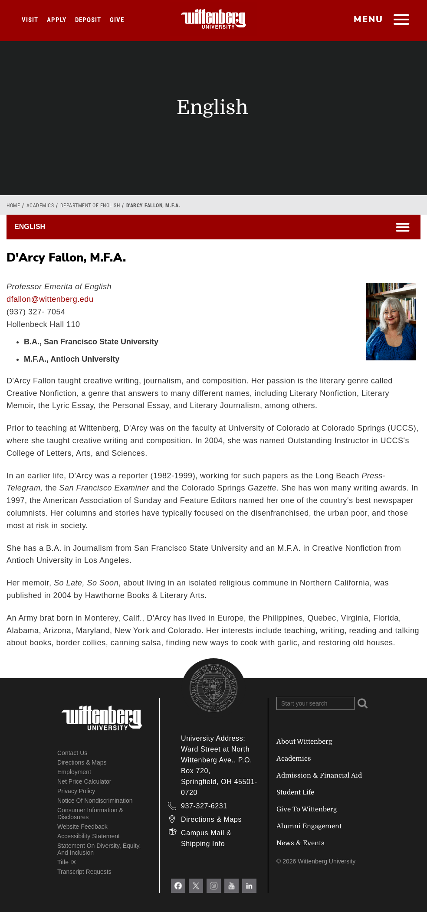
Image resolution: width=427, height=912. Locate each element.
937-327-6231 (204, 806)
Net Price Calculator (84, 781)
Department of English (90, 206)
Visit (30, 20)
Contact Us (72, 752)
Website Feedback (82, 826)
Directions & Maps (82, 762)
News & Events (300, 843)
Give (117, 20)
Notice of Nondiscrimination (95, 800)
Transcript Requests (84, 871)
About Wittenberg (304, 741)
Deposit (88, 20)
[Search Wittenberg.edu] (315, 703)
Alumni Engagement (309, 826)
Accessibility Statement (88, 836)
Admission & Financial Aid (319, 775)
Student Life (295, 792)
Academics (40, 206)
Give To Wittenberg (306, 809)
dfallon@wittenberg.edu (50, 299)
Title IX (66, 862)
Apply (56, 20)
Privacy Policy (76, 791)
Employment (74, 771)
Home (13, 206)
